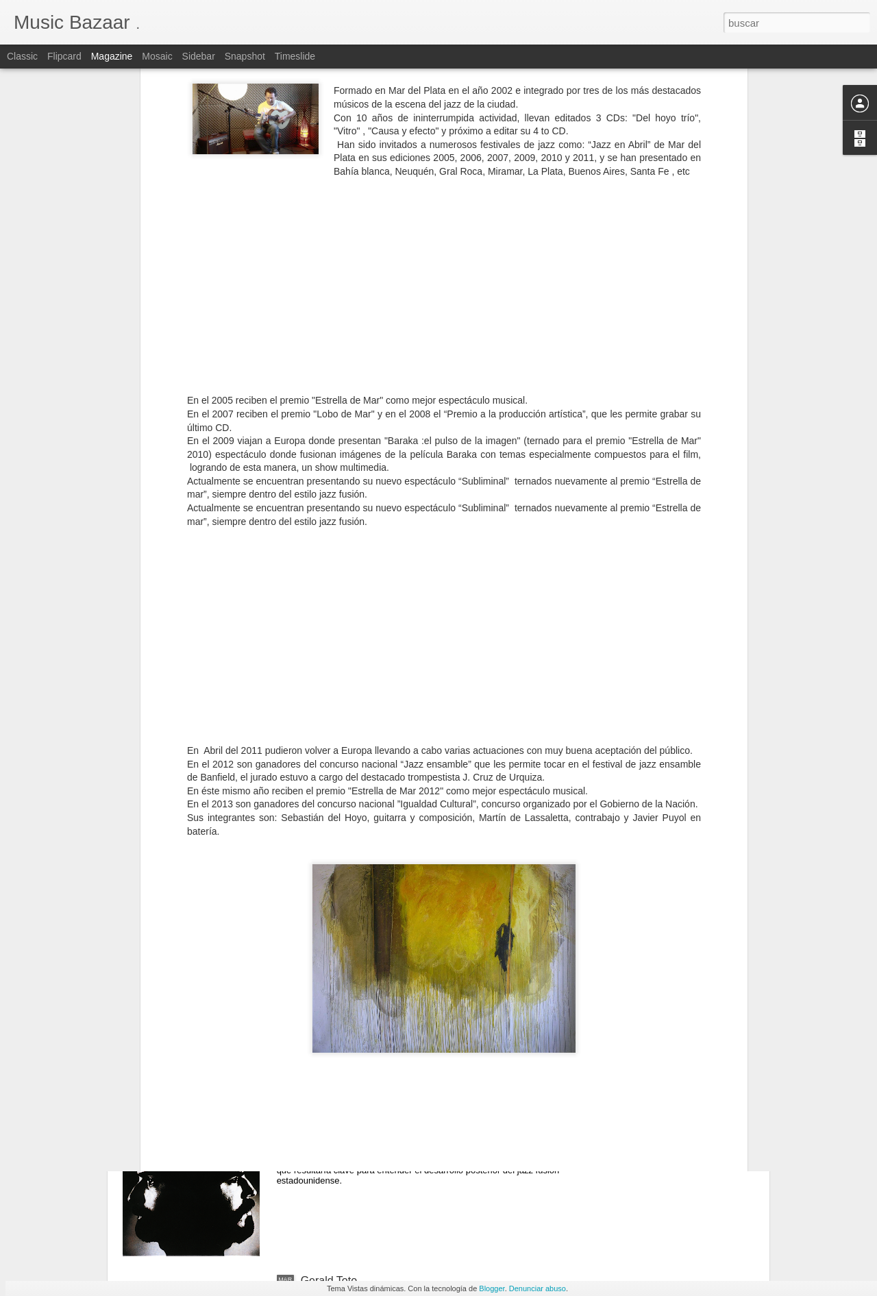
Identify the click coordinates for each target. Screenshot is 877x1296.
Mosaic (157, 56)
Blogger (491, 1288)
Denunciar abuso (537, 1288)
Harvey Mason (336, 969)
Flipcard (64, 56)
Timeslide (295, 56)
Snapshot (245, 56)
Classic (22, 56)
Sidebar (198, 56)
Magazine (112, 56)
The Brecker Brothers (353, 1125)
